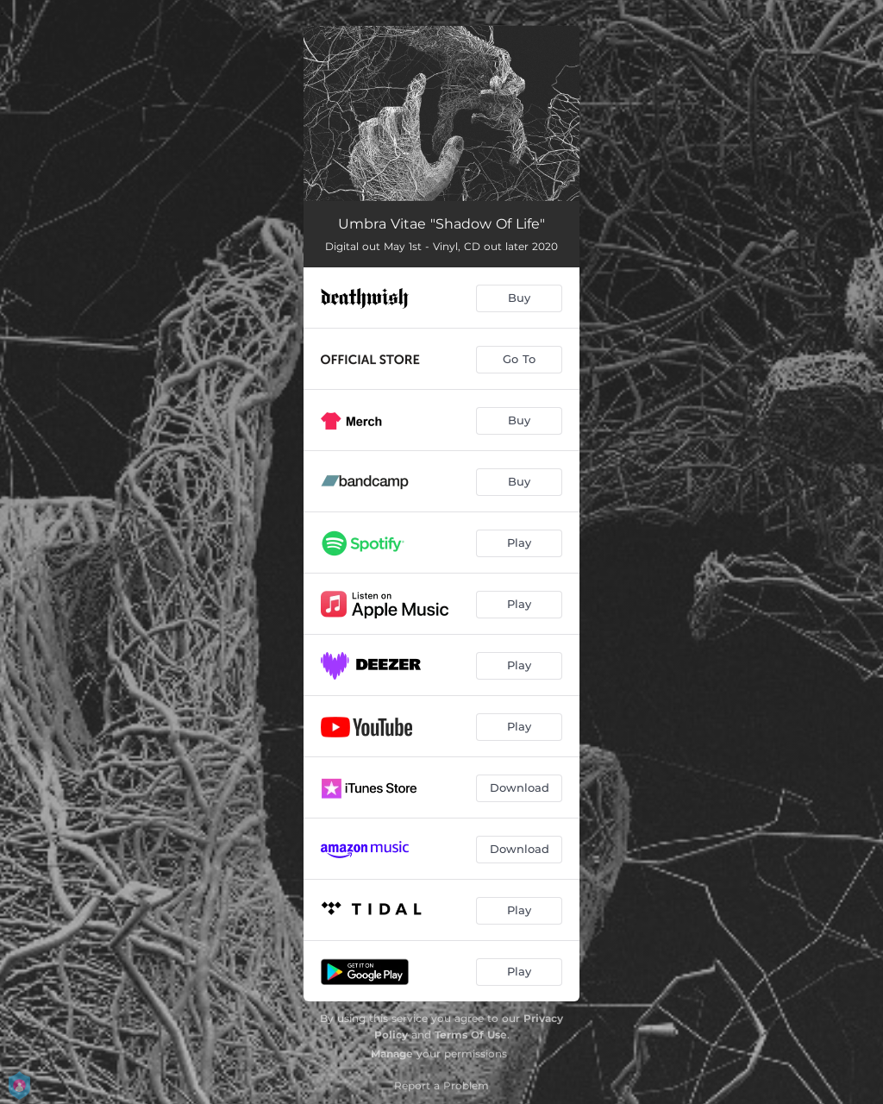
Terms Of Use (471, 1034)
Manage (392, 1053)
